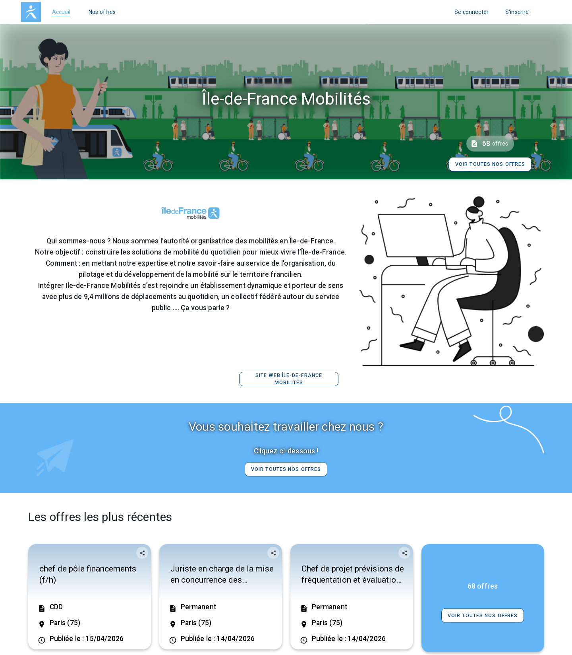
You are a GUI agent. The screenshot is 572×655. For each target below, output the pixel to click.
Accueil (61, 12)
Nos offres (102, 12)
